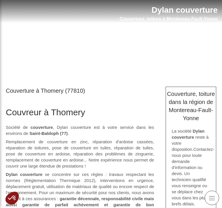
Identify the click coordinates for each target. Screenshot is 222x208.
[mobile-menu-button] (212, 198)
